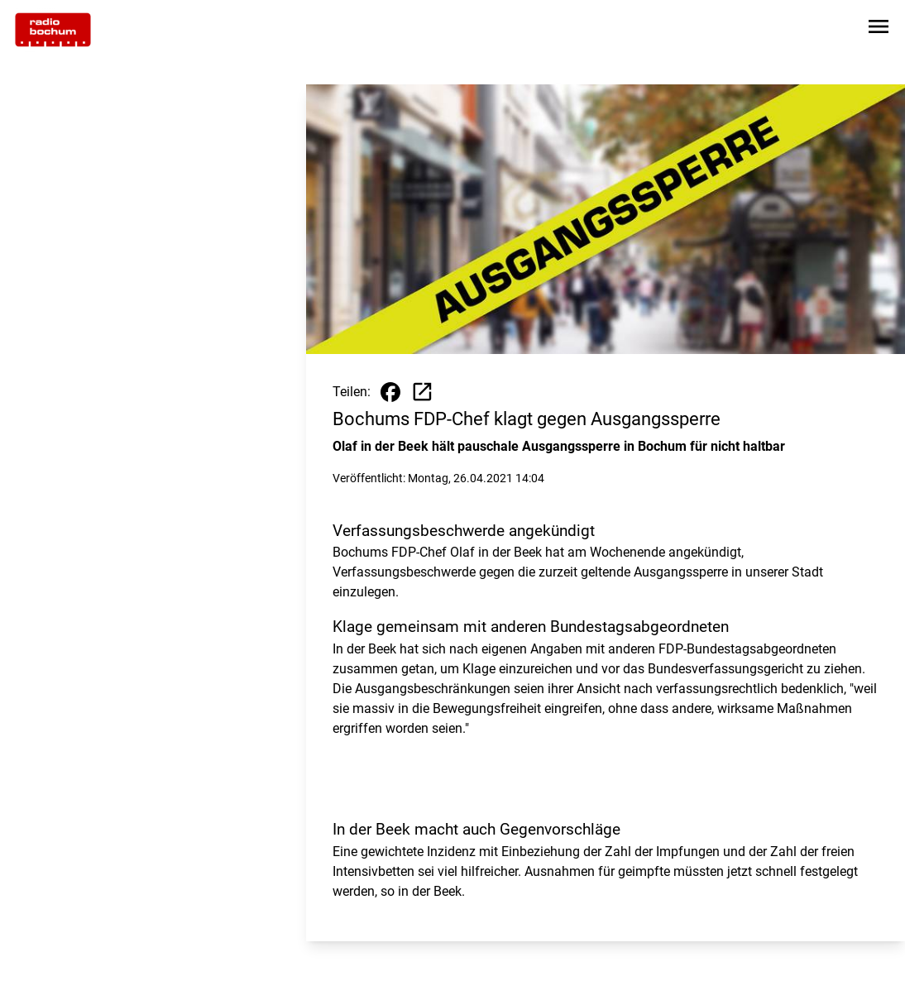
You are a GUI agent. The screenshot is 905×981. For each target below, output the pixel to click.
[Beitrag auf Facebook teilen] (390, 392)
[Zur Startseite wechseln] (53, 30)
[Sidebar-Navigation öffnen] (878, 29)
